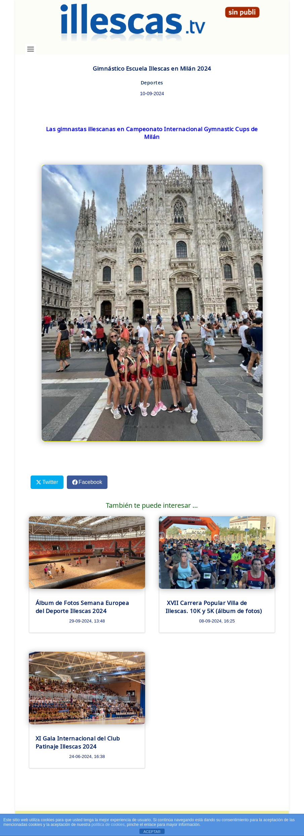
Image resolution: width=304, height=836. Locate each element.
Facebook (90, 482)
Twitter (50, 482)
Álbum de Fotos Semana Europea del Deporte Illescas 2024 (82, 607)
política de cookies (108, 824)
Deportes (152, 82)
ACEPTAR (152, 832)
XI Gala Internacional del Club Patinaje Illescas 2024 (78, 742)
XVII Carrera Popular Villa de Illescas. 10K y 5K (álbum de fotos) (214, 607)
